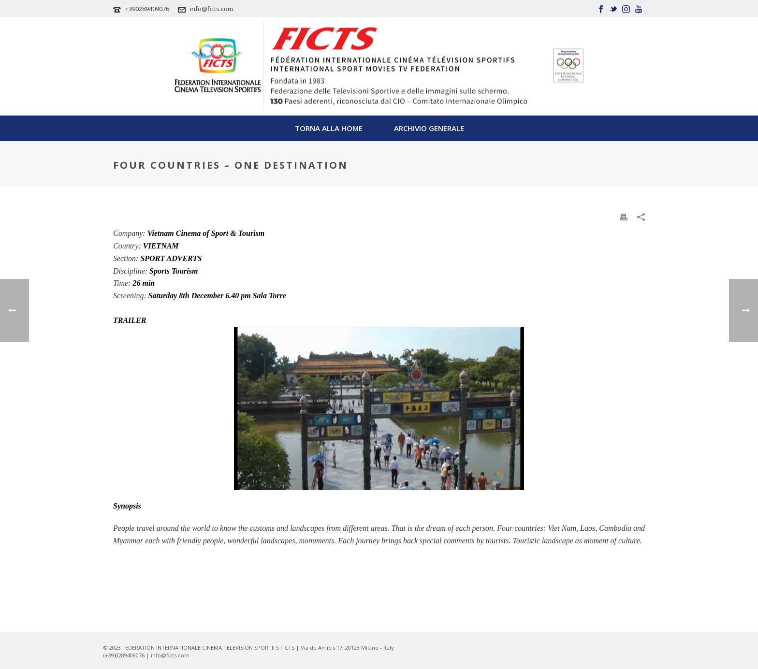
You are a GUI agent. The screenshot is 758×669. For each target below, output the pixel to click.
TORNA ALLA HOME (329, 128)
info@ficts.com (211, 8)
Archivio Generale (429, 128)
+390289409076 (147, 8)
